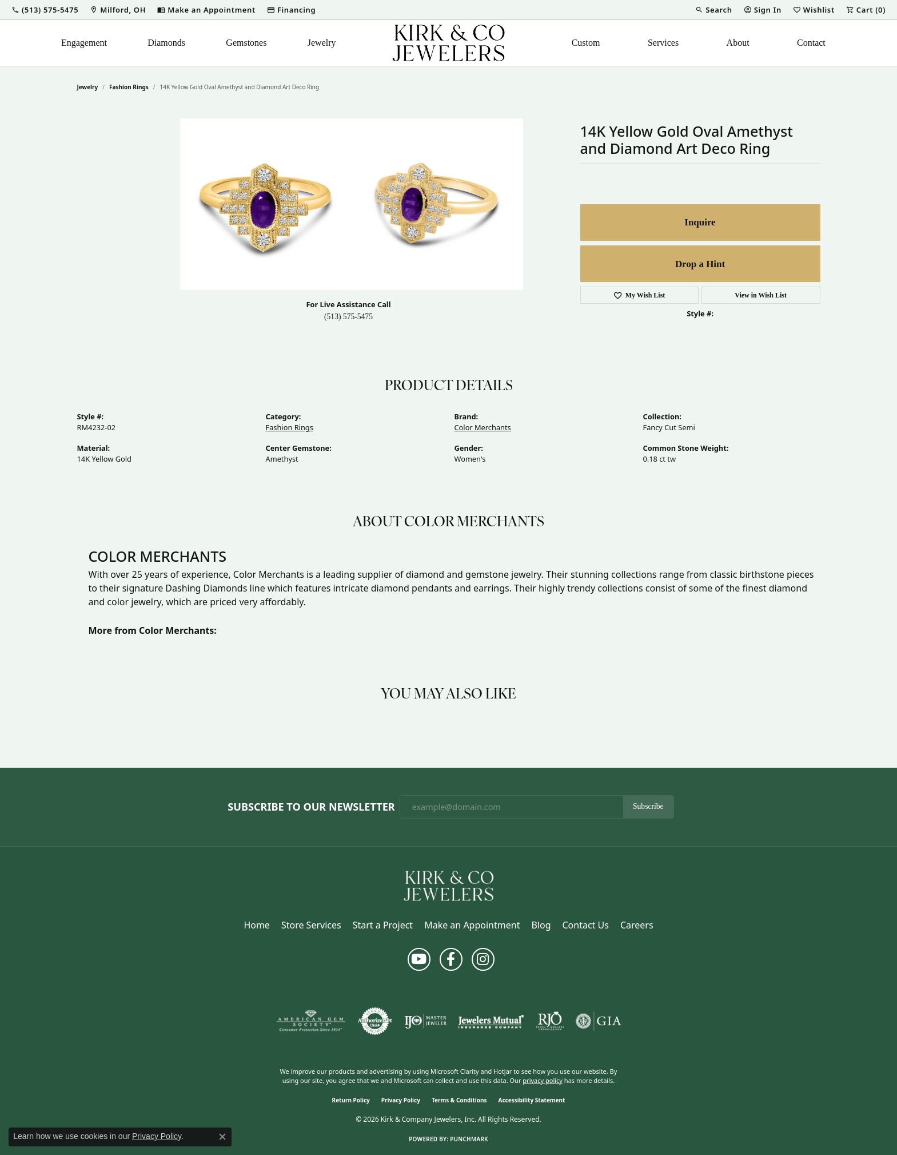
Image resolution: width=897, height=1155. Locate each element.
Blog (541, 925)
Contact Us (585, 925)
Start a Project (383, 925)
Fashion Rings (129, 87)
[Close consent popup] (222, 1136)
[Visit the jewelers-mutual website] (491, 1021)
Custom (586, 42)
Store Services (311, 925)
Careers (636, 925)
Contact (811, 42)
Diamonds (166, 42)
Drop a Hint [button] (700, 264)
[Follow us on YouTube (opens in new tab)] (419, 959)
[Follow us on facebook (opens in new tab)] (451, 959)
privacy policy (543, 1080)
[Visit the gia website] (598, 1021)
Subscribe (648, 806)
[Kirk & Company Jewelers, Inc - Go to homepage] (449, 885)
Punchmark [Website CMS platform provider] (469, 1139)
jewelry (87, 87)
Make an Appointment (472, 925)
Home (257, 925)
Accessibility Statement (532, 1100)
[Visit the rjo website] (550, 1021)
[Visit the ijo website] (425, 1021)
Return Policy (351, 1100)
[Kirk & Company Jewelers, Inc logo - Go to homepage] (449, 43)
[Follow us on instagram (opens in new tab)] (483, 959)
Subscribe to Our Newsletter (311, 807)
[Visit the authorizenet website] (375, 1021)
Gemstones (246, 42)
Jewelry (322, 42)
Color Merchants (483, 427)
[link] (118, 9)
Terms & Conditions (459, 1100)
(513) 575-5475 (348, 316)
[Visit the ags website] (311, 1021)
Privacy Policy (400, 1100)
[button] (44, 9)
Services (663, 42)
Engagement (84, 42)
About (738, 42)
